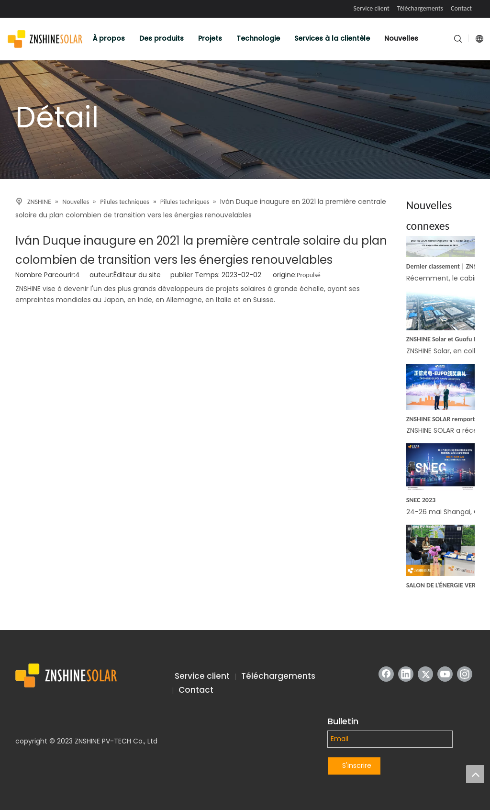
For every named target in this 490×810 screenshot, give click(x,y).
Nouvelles (401, 38)
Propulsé (309, 275)
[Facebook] (386, 674)
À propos (109, 38)
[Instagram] (464, 674)
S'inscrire (356, 765)
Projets (210, 38)
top (475, 774)
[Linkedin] (405, 674)
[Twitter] (425, 674)
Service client (371, 8)
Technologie (258, 38)
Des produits (161, 38)
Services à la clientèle (332, 38)
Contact (461, 8)
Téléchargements (420, 8)
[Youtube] (445, 674)
